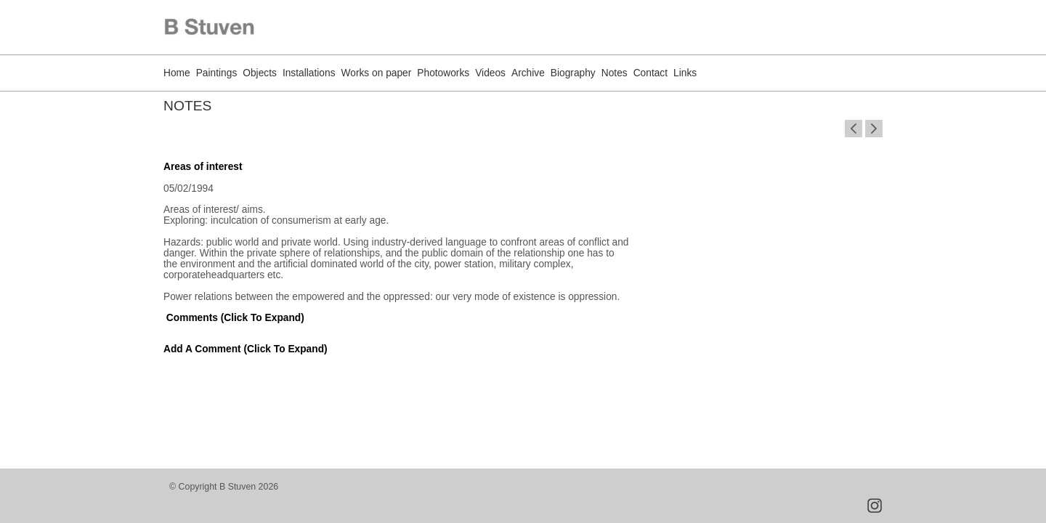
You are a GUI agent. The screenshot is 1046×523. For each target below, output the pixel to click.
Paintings (217, 73)
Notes (614, 73)
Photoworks (443, 73)
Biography (573, 73)
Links (685, 73)
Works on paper (376, 73)
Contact (650, 73)
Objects (260, 73)
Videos (490, 73)
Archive (528, 73)
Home (176, 73)
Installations (309, 73)
